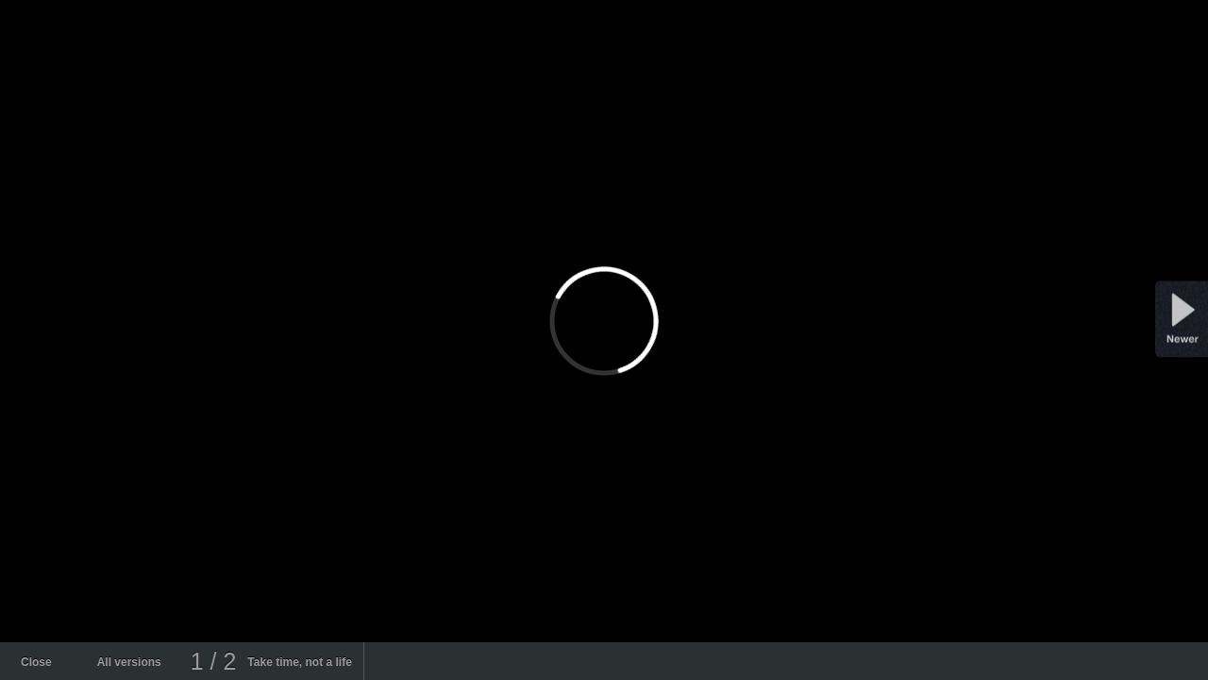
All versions (129, 662)
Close (36, 662)
